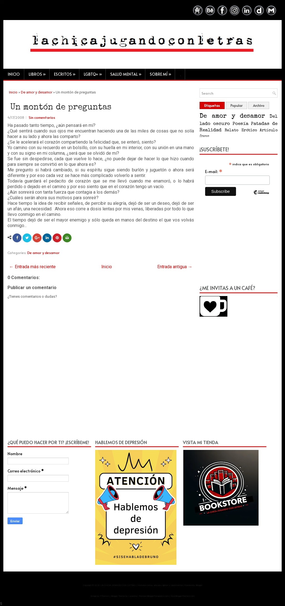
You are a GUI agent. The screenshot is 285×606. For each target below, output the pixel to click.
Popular (236, 106)
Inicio (14, 74)
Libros (39, 73)
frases (204, 136)
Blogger (199, 585)
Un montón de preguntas (60, 108)
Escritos (66, 73)
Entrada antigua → (174, 267)
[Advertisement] (238, 244)
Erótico (249, 131)
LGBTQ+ (94, 73)
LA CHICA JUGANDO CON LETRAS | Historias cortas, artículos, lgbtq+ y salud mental (141, 585)
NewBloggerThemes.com (183, 596)
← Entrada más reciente (32, 267)
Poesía (240, 124)
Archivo (258, 106)
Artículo (268, 131)
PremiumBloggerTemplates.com (154, 596)
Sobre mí (162, 73)
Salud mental (127, 73)
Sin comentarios (42, 117)
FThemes (104, 596)
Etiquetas (212, 106)
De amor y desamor (36, 92)
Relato (231, 131)
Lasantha (132, 596)
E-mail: (213, 171)
